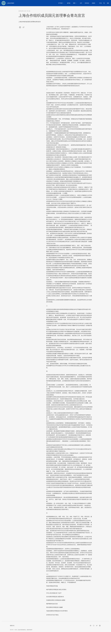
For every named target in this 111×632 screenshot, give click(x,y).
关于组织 (60, 3)
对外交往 (87, 3)
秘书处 (68, 3)
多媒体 (93, 3)
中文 (100, 3)
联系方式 (12, 625)
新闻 (74, 3)
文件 (81, 3)
